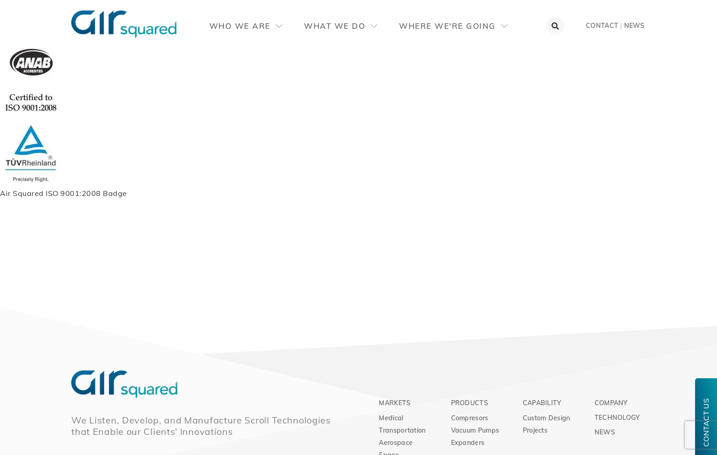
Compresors (470, 418)
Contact (602, 25)
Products (469, 403)
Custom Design (546, 418)
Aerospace (396, 443)
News (634, 25)
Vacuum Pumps (475, 430)
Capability (542, 403)
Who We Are (246, 26)
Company (611, 403)
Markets (394, 403)
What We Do (340, 26)
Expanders (468, 443)
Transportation (402, 430)
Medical (391, 418)
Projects (535, 430)
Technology (617, 417)
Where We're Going (453, 26)
